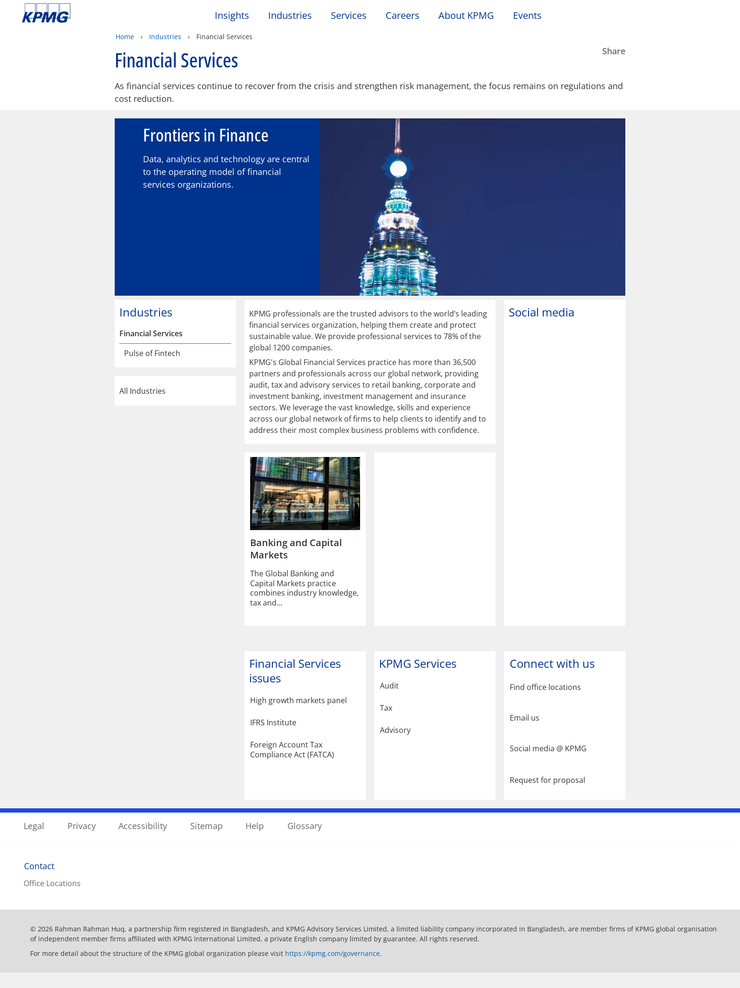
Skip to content (90, 13)
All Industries (175, 406)
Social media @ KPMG (548, 764)
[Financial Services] (224, 348)
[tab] (364, 300)
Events (527, 15)
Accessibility (142, 839)
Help (254, 839)
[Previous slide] (130, 207)
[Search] (689, 17)
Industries (165, 36)
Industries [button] (290, 15)
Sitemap (206, 839)
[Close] (606, 973)
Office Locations (52, 897)
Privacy (81, 839)
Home (125, 36)
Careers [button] (403, 15)
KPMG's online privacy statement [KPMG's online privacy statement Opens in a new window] (276, 937)
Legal (34, 839)
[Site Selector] (709, 17)
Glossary (304, 839)
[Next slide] (609, 207)
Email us (524, 733)
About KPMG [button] (466, 15)
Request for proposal (547, 794)
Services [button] (349, 15)
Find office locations (545, 702)
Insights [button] (232, 15)
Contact (39, 879)
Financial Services (151, 349)
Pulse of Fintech (152, 369)
